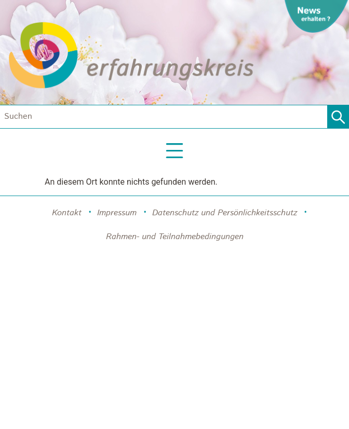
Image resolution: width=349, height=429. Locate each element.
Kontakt (67, 213)
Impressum (117, 213)
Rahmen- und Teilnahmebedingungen (175, 237)
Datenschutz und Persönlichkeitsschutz (224, 213)
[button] (174, 152)
